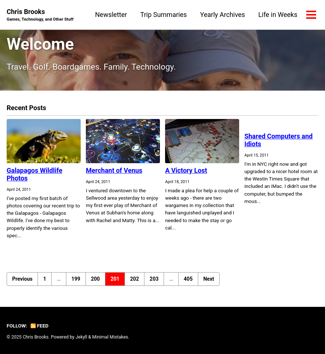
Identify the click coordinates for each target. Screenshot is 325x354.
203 (154, 279)
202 (134, 279)
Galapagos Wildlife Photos (34, 174)
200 (95, 279)
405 (188, 279)
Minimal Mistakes (110, 337)
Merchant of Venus (114, 170)
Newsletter (111, 14)
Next (208, 279)
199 (75, 279)
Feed (39, 326)
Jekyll (81, 337)
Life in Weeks (277, 14)
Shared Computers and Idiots (278, 140)
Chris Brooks (40, 15)
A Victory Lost (186, 170)
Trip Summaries (163, 14)
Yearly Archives (222, 14)
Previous (22, 279)
